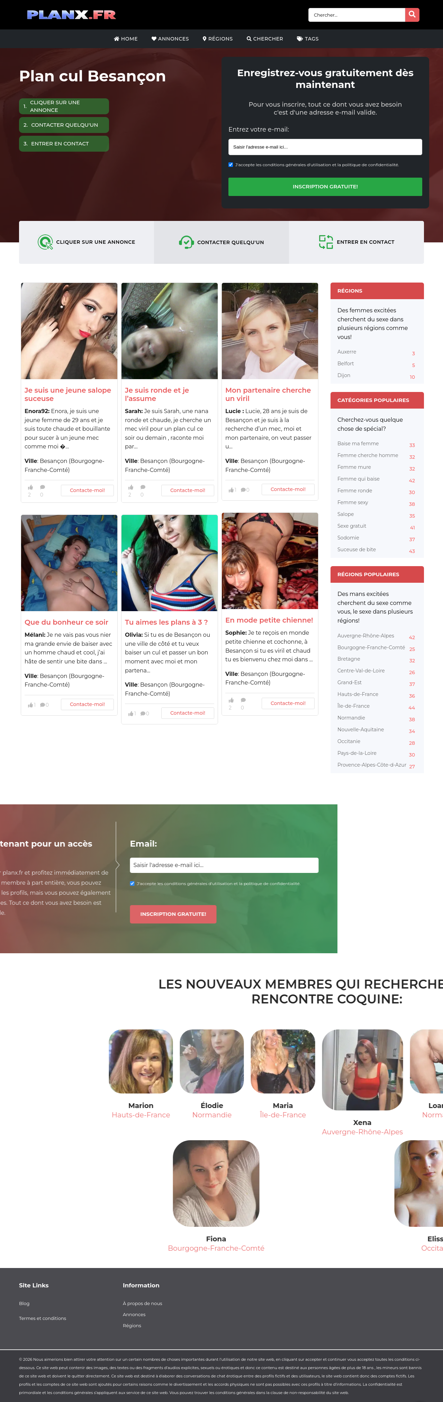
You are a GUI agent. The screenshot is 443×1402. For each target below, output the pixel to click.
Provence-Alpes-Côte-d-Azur (377, 766)
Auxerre (377, 353)
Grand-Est (377, 683)
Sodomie (377, 539)
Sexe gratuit (377, 527)
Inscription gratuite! (325, 186)
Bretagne (377, 660)
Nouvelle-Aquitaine (377, 730)
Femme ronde (377, 492)
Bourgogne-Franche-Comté (377, 648)
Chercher (265, 39)
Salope (377, 515)
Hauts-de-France (377, 695)
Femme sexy (377, 503)
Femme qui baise (377, 480)
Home (126, 39)
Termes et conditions (42, 1318)
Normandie (377, 719)
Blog (24, 1303)
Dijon (377, 376)
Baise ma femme (377, 444)
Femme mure (377, 468)
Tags (308, 39)
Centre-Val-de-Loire (377, 672)
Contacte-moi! (87, 490)
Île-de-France (377, 707)
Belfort (377, 364)
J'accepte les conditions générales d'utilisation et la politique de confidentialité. (317, 164)
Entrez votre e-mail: (258, 129)
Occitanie (377, 742)
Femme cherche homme (377, 456)
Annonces (170, 39)
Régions (218, 39)
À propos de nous (142, 1303)
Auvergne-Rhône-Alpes (377, 637)
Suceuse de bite (377, 550)
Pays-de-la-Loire (377, 754)
